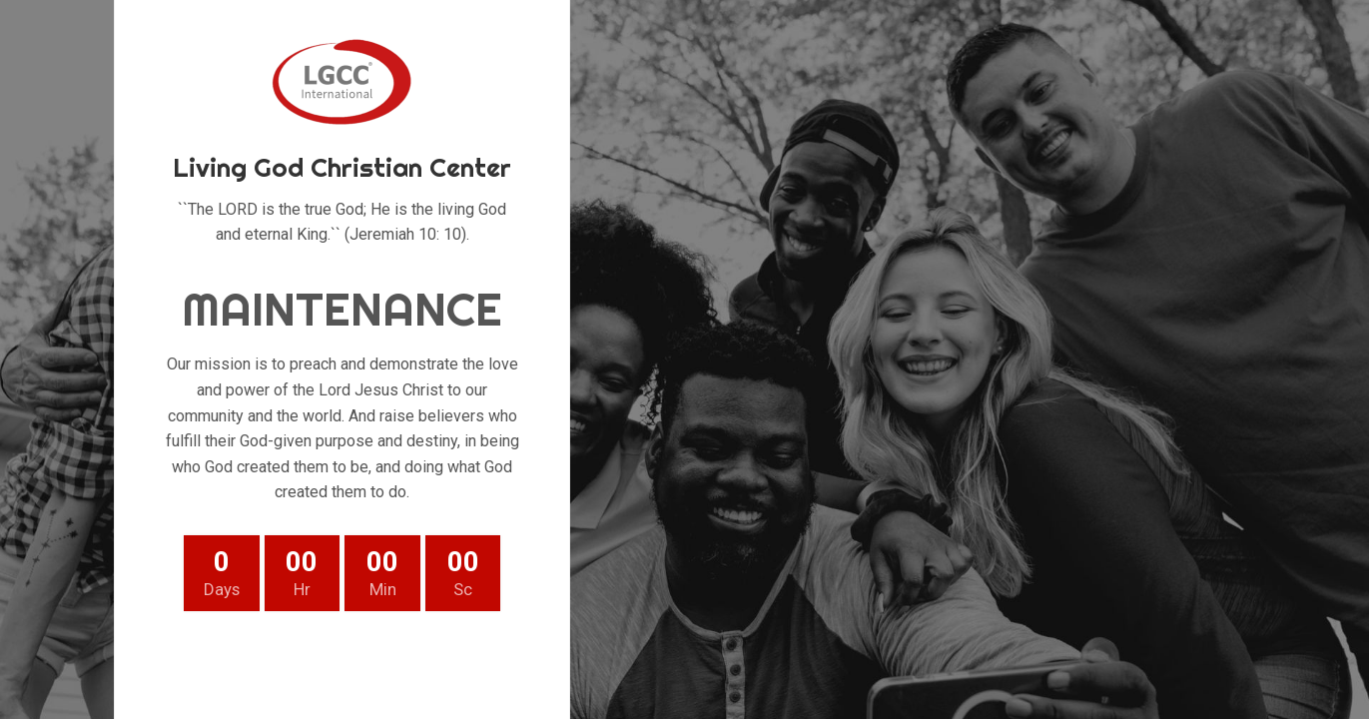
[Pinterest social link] (342, 660)
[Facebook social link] (247, 660)
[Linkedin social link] (390, 660)
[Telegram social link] (438, 660)
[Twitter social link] (295, 660)
